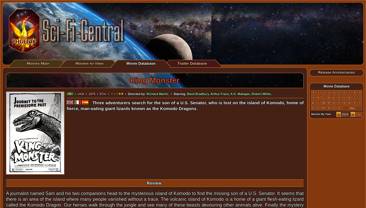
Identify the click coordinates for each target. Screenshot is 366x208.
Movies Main (38, 63)
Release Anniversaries (336, 72)
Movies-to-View (90, 63)
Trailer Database (192, 63)
